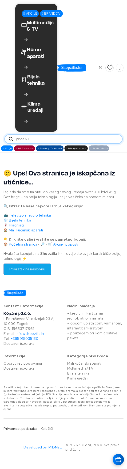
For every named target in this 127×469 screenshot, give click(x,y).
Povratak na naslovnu (27, 269)
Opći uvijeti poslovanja (23, 363)
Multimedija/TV (80, 368)
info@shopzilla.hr (30, 333)
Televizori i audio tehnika (30, 215)
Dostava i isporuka (19, 343)
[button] (110, 68)
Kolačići (47, 428)
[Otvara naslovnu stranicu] (77, 68)
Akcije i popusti (65, 244)
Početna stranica (23, 244)
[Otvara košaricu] (118, 459)
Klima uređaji (77, 378)
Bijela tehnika (20, 220)
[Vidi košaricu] (120, 68)
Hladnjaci (16, 225)
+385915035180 (25, 338)
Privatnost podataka (20, 428)
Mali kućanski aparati (26, 230)
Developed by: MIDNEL (43, 447)
